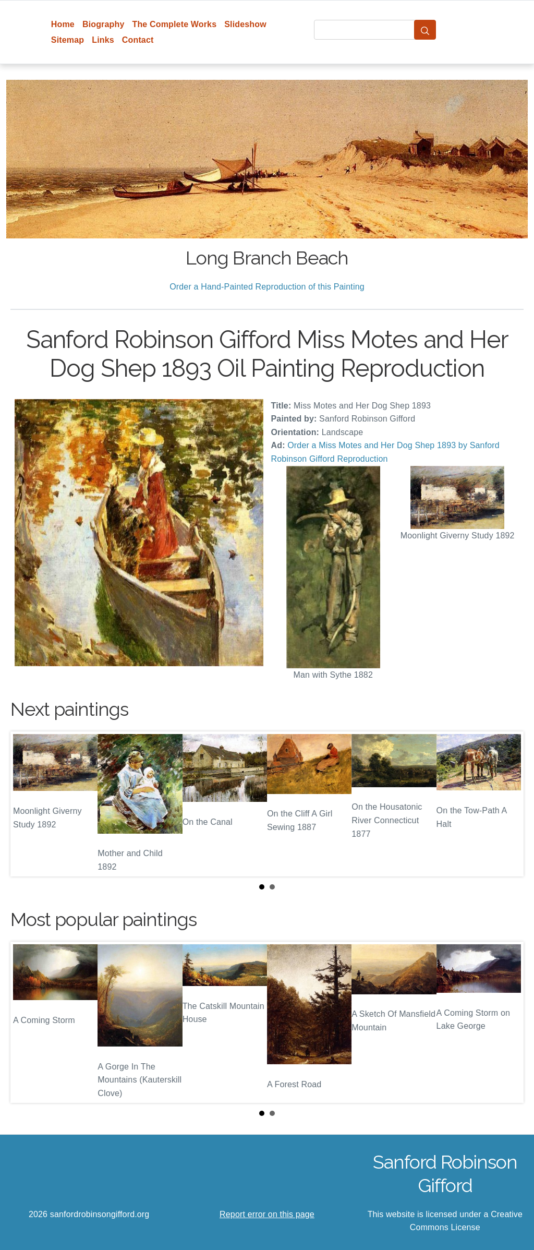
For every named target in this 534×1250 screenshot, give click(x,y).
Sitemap (67, 39)
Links (103, 39)
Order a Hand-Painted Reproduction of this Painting (267, 286)
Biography (103, 24)
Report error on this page (267, 1214)
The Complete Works (174, 24)
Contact (138, 39)
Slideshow (245, 24)
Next (507, 804)
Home (63, 24)
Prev (26, 804)
